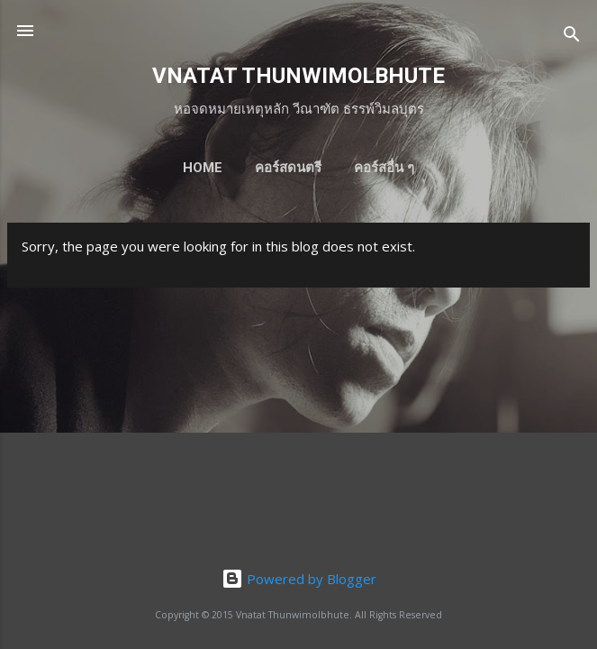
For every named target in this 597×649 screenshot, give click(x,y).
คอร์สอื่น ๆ (384, 168)
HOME (202, 168)
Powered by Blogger (299, 579)
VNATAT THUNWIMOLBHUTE (298, 75)
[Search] (572, 36)
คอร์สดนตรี (288, 168)
